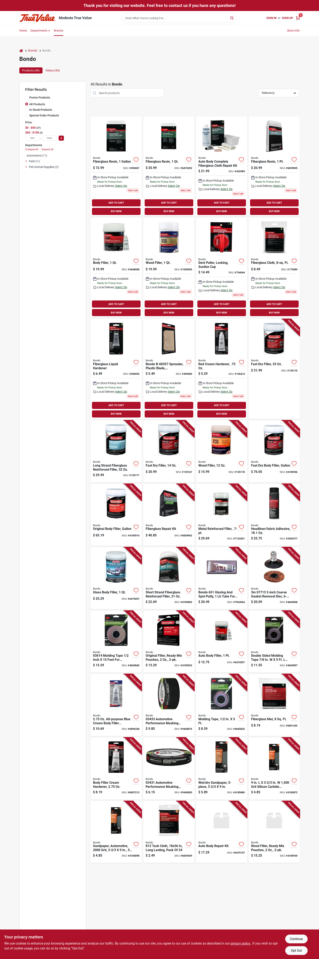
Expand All (48, 149)
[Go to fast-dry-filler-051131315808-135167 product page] (168, 451)
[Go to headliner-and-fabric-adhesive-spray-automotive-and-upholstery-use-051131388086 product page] (274, 515)
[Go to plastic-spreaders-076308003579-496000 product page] (168, 369)
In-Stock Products (40, 110)
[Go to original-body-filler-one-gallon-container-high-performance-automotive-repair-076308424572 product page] (116, 515)
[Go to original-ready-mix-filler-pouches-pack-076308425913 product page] (168, 642)
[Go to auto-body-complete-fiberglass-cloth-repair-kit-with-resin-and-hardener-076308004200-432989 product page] (221, 166)
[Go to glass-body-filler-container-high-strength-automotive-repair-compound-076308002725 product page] (116, 578)
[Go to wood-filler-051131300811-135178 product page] (221, 451)
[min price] (32, 138)
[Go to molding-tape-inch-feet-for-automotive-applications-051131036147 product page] (116, 642)
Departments (39, 30)
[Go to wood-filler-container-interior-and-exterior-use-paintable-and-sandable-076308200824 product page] (168, 268)
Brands (58, 30)
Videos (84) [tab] (52, 70)
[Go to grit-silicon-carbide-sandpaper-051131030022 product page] (274, 769)
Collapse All (31, 149)
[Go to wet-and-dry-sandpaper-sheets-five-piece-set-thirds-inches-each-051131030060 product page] (221, 769)
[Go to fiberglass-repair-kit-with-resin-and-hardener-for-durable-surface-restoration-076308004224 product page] (168, 515)
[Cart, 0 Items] (298, 18)
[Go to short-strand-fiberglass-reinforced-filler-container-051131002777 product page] (168, 578)
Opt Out (296, 950)
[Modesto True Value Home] (37, 18)
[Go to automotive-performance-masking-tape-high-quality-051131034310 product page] (168, 769)
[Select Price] (61, 138)
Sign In (271, 18)
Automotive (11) (37, 155)
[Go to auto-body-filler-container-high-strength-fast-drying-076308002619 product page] (221, 642)
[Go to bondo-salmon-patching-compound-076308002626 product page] (116, 268)
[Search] (232, 17)
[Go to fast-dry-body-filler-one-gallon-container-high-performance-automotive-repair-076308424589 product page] (274, 451)
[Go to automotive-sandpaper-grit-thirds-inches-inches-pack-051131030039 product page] (116, 832)
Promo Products (39, 97)
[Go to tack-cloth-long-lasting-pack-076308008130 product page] (168, 832)
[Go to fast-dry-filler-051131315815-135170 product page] (274, 369)
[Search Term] (179, 18)
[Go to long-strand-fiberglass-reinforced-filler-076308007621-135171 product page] (116, 451)
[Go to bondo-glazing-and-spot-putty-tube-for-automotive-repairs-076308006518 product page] (221, 578)
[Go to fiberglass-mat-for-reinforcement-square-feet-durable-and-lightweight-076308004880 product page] (274, 705)
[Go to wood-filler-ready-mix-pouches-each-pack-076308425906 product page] (274, 832)
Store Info (293, 30)
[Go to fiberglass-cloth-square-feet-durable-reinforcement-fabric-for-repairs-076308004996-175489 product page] (274, 268)
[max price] (49, 138)
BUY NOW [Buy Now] (116, 211)
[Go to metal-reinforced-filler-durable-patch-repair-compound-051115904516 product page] (221, 515)
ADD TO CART (116, 202)
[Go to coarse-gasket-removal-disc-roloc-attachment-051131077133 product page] (274, 578)
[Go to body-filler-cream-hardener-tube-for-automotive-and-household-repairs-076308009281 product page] (116, 769)
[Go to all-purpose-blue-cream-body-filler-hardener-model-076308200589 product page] (116, 705)
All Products (37, 104)
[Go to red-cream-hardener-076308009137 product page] (221, 369)
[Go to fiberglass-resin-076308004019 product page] (274, 166)
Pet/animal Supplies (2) (44, 167)
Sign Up (287, 18)
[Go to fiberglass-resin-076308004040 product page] (116, 166)
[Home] (21, 50)
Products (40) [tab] (31, 70)
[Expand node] (26, 161)
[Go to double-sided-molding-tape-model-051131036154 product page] (274, 642)
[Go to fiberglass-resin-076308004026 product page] (168, 166)
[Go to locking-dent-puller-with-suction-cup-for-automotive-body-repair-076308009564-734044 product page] (221, 268)
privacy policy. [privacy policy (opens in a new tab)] (241, 943)
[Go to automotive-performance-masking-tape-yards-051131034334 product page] (168, 705)
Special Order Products (44, 115)
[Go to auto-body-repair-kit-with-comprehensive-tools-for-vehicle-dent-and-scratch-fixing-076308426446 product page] (221, 832)
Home (23, 30)
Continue (296, 939)
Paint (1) (34, 161)
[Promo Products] (26, 97)
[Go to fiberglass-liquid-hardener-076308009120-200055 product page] (116, 369)
